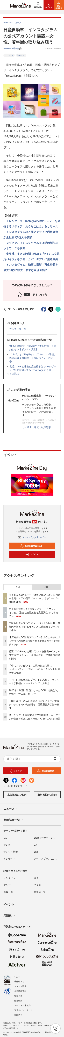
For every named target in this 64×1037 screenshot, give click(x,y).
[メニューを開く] (5, 5)
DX (5, 837)
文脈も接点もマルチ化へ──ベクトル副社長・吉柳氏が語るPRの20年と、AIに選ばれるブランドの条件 (34, 627)
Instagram (21, 55)
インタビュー (10, 878)
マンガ (7, 885)
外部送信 (18, 1015)
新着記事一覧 (13, 820)
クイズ (37, 885)
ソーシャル (9, 55)
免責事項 (18, 996)
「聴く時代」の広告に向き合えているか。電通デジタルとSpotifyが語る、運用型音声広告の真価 (34, 704)
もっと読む (13, 373)
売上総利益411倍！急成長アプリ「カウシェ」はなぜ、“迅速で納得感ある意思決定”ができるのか (33, 612)
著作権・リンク (21, 981)
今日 (18, 587)
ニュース (10, 809)
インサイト (9, 858)
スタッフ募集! (20, 986)
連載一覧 (8, 892)
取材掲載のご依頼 (47, 794)
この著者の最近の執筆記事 (36, 427)
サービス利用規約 (22, 1005)
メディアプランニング (46, 858)
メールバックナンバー (32, 537)
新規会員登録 (31, 546)
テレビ (7, 844)
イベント (10, 904)
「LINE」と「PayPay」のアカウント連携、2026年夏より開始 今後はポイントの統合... (32, 358)
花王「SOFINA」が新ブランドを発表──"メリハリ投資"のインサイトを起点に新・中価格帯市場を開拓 (34, 655)
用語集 (9, 916)
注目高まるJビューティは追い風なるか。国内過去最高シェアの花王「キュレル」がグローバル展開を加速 (34, 598)
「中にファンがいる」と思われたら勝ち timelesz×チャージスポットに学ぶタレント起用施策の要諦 (34, 669)
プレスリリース (17, 329)
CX (35, 844)
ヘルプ (17, 977)
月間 (46, 587)
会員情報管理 (20, 991)
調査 (36, 878)
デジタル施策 (10, 851)
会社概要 (18, 1000)
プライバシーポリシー (24, 1010)
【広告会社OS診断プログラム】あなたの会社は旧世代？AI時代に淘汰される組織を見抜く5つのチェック (34, 641)
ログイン (31, 554)
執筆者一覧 (40, 892)
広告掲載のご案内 (16, 794)
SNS (36, 851)
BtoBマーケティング (45, 837)
